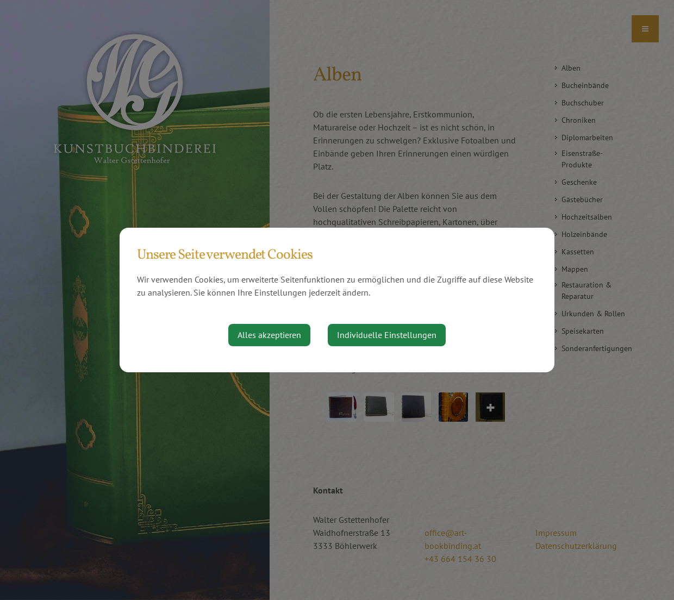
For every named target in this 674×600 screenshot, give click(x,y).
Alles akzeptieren (269, 334)
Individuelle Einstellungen (386, 334)
